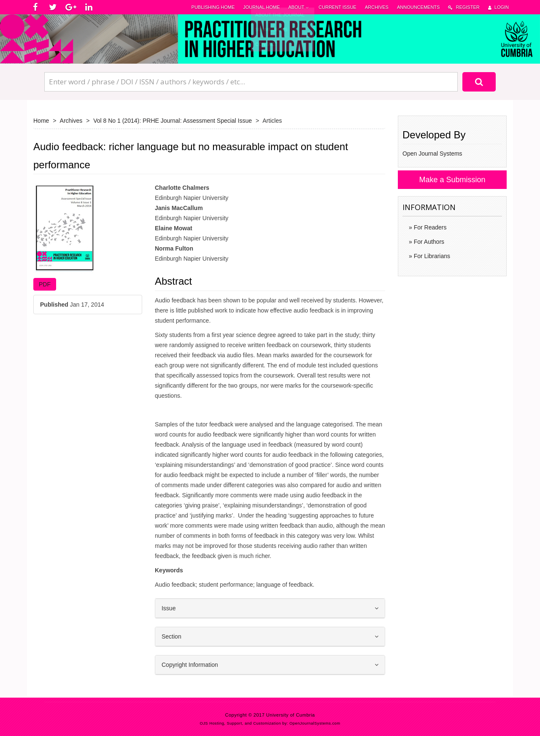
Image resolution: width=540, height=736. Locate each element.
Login (498, 7)
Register (463, 7)
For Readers (429, 227)
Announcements (418, 7)
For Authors (428, 241)
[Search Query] (251, 82)
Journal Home (261, 7)
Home (41, 120)
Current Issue (337, 7)
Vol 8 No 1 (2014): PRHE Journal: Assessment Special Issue (172, 120)
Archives (377, 7)
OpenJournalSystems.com (314, 723)
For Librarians (431, 256)
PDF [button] (45, 284)
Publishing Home (213, 7)
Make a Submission (452, 179)
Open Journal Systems (432, 153)
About (299, 7)
